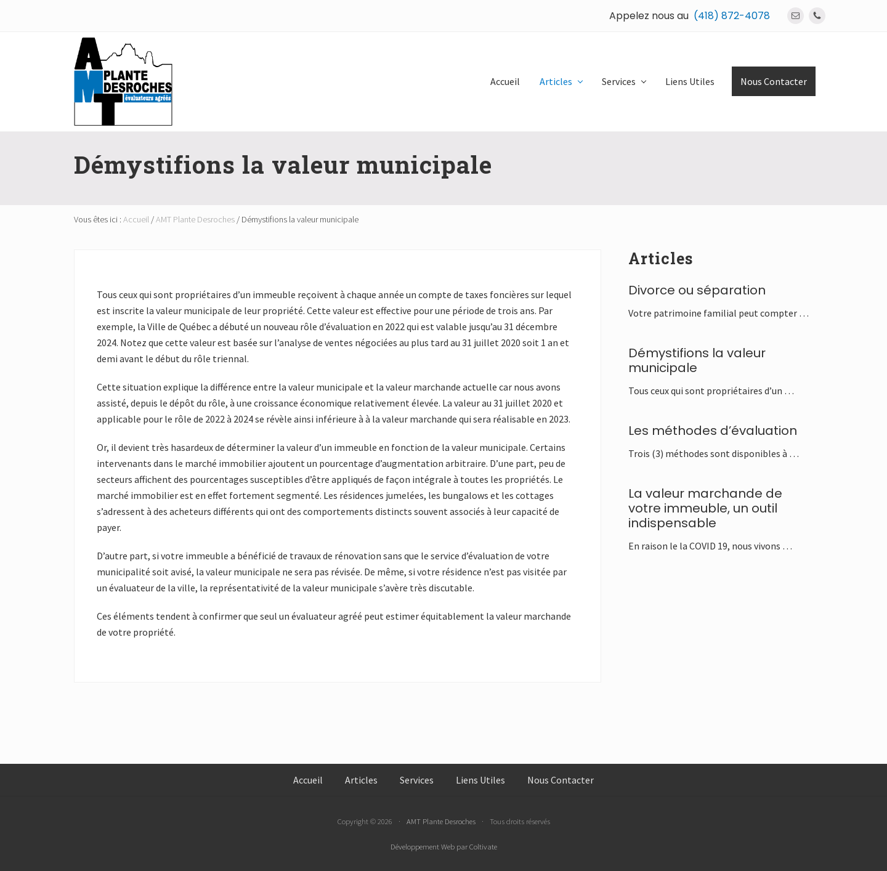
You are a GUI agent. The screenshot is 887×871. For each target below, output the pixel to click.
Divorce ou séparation (697, 290)
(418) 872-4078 (732, 16)
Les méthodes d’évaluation (712, 430)
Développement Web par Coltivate (444, 846)
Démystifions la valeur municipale (697, 360)
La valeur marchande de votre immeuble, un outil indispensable (705, 508)
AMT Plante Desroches (441, 821)
